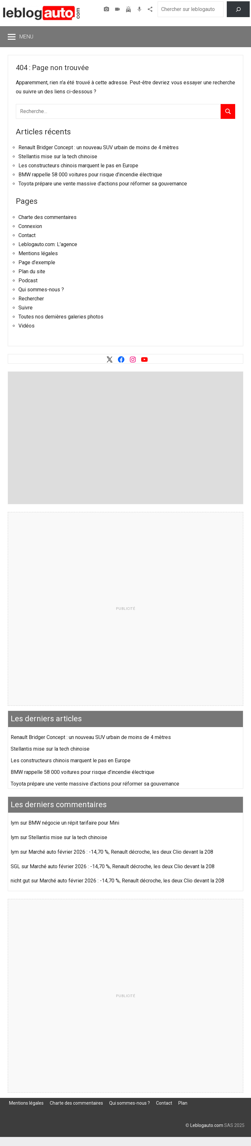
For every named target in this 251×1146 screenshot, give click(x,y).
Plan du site (31, 271)
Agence (150, 9)
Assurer (129, 9)
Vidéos (118, 9)
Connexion (30, 226)
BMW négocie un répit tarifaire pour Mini (73, 823)
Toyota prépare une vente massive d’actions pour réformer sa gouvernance (102, 184)
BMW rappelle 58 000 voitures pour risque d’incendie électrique (90, 175)
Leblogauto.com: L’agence (47, 244)
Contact (27, 235)
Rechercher (31, 299)
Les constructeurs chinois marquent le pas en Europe (78, 165)
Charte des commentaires (47, 217)
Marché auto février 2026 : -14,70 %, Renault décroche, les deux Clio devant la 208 (120, 852)
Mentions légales (38, 253)
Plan (182, 1103)
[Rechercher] (238, 9)
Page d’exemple (36, 262)
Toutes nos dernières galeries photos (60, 317)
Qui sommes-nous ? (41, 289)
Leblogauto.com (206, 1125)
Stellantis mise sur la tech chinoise (57, 156)
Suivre (25, 308)
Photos (107, 9)
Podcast (140, 9)
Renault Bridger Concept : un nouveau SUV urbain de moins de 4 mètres (98, 147)
